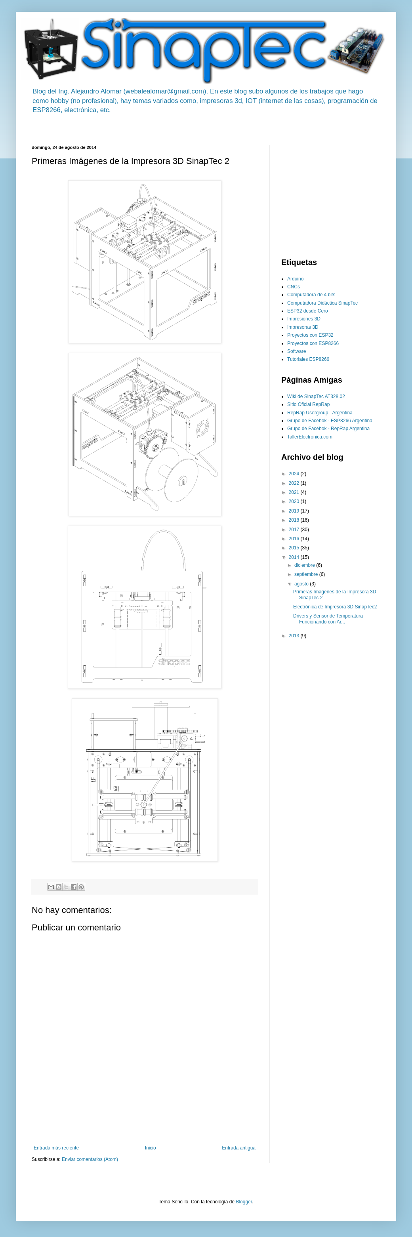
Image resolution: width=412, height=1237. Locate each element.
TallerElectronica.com (309, 437)
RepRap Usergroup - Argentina (320, 413)
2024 (295, 474)
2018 (295, 520)
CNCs (293, 287)
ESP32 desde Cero (307, 311)
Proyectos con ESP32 (310, 335)
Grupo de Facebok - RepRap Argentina (328, 428)
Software (296, 351)
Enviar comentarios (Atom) (90, 1159)
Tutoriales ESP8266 (308, 359)
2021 (295, 492)
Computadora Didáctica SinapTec (322, 303)
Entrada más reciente (56, 1148)
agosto (302, 584)
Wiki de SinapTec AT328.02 (316, 396)
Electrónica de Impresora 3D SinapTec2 (335, 607)
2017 (295, 529)
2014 (295, 557)
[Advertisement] (176, 128)
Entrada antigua (239, 1148)
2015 (295, 548)
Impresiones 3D (303, 319)
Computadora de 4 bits (311, 294)
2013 (295, 636)
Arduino (295, 279)
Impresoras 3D (303, 327)
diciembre (305, 565)
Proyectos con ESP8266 (313, 343)
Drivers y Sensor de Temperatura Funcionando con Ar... (328, 618)
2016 (295, 538)
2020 (295, 501)
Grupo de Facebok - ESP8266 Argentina (329, 420)
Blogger (244, 1202)
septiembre (306, 574)
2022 (295, 483)
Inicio (150, 1148)
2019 (295, 511)
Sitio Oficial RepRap (308, 404)
